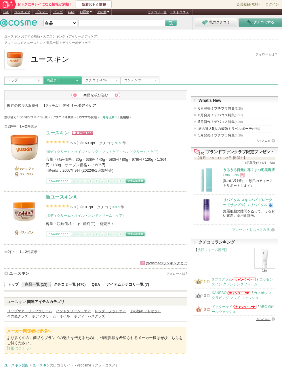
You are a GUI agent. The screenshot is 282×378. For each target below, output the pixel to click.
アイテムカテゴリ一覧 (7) (127, 284)
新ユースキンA (61, 196)
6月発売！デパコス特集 (220, 115)
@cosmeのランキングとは (166, 263)
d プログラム (222, 279)
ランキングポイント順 (35, 117)
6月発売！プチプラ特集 (220, 108)
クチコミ (96, 80)
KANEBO (219, 293)
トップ (12, 80)
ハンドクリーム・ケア (140, 152)
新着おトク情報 (94, 5)
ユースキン (57, 132)
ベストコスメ (179, 12)
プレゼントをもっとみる (251, 230)
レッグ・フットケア (103, 152)
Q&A (71, 12)
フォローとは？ (267, 54)
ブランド (41, 12)
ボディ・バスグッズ (89, 316)
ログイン (272, 4)
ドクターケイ (222, 307)
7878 (118, 143)
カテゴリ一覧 (157, 12)
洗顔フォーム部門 (211, 250)
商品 (53, 80)
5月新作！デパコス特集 (220, 122)
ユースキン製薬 (16, 365)
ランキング (22, 12)
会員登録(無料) (248, 4)
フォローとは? (176, 273)
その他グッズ (17, 316)
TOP (6, 12)
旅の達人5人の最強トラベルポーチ (229, 129)
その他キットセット (145, 311)
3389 (116, 207)
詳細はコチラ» (19, 348)
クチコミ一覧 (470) (70, 284)
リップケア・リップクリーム (29, 311)
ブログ (58, 12)
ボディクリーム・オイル (66, 152)
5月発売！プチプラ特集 (220, 135)
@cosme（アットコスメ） (98, 365)
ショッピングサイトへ (82, 133)
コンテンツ (132, 80)
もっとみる (263, 140)
